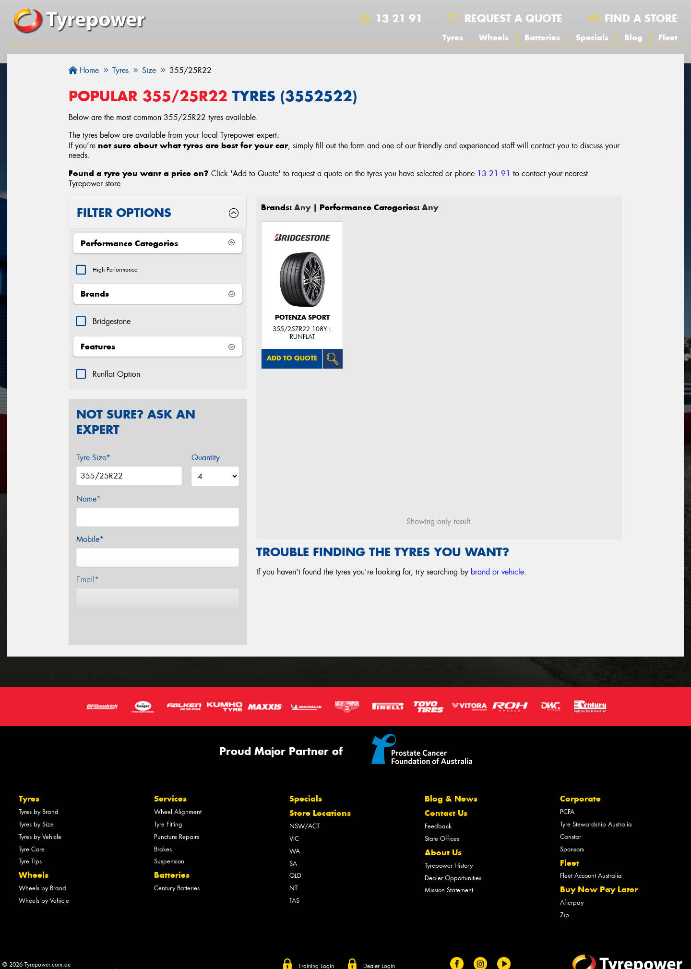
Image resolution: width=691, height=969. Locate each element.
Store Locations (320, 796)
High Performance (122, 271)
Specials (592, 37)
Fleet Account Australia (591, 859)
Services (170, 782)
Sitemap (130, 956)
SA (293, 847)
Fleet (668, 37)
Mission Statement (449, 874)
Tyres (452, 37)
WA (294, 834)
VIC (294, 822)
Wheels (494, 37)
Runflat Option (116, 376)
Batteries (542, 37)
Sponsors (572, 832)
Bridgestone (112, 324)
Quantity (205, 460)
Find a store (641, 18)
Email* (87, 582)
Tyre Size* (93, 460)
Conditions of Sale (88, 956)
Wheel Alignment (178, 795)
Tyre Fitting (168, 808)
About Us (443, 836)
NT (293, 872)
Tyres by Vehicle (40, 820)
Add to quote (292, 358)
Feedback (438, 810)
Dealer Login (379, 949)
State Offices (442, 822)
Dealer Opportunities (453, 861)
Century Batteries (177, 872)
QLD (295, 859)
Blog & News (451, 782)
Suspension (169, 845)
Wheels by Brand (42, 872)
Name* (88, 501)
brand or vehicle (497, 572)
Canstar (570, 820)
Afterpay (572, 886)
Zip (564, 898)
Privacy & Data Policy (29, 956)
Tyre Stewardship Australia (596, 808)
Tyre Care (32, 832)
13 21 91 (398, 18)
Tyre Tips (30, 845)
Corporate (580, 782)
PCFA (567, 795)
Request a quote (513, 18)
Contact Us (446, 796)
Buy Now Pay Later (599, 873)
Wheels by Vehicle (44, 884)
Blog (633, 37)
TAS (294, 884)
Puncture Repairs (176, 820)
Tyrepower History (449, 849)
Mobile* (90, 542)
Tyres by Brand (39, 795)
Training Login (316, 949)
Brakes (163, 832)
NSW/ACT (304, 810)
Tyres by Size (36, 808)
